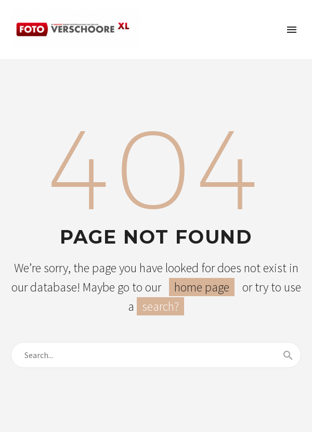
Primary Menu (291, 30)
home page (201, 287)
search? (160, 306)
